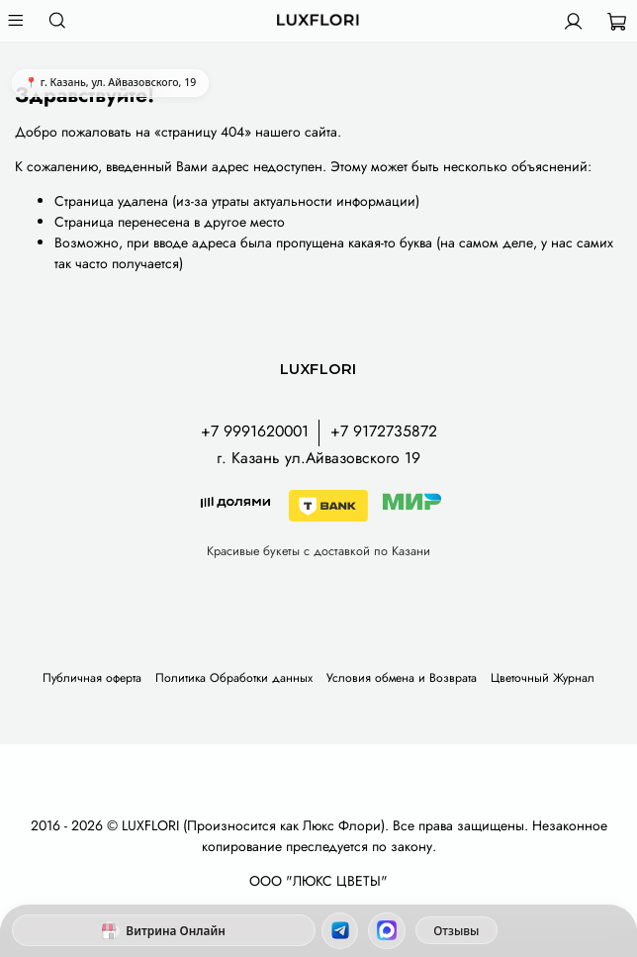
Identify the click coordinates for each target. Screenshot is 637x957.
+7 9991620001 (255, 431)
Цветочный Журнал (542, 678)
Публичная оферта (92, 678)
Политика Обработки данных (234, 678)
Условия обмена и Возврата (401, 678)
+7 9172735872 (383, 431)
